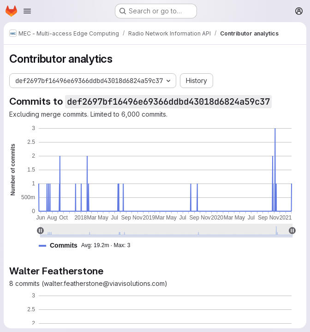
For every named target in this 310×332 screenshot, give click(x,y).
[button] (88, 245)
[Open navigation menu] (27, 11)
